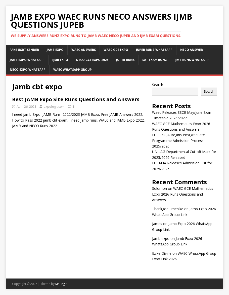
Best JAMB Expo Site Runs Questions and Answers (76, 99)
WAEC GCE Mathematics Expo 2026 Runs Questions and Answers (182, 194)
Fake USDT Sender (24, 50)
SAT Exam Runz (154, 60)
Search (157, 84)
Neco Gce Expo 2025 (92, 60)
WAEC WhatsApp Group (72, 69)
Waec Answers (83, 50)
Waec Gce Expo (116, 50)
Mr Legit (61, 284)
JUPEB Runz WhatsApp (154, 50)
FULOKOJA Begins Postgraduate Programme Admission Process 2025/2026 (178, 140)
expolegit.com (54, 106)
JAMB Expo (55, 50)
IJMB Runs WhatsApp (192, 60)
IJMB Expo (60, 60)
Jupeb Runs (125, 60)
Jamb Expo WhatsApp (27, 60)
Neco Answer (191, 50)
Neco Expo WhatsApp (27, 69)
